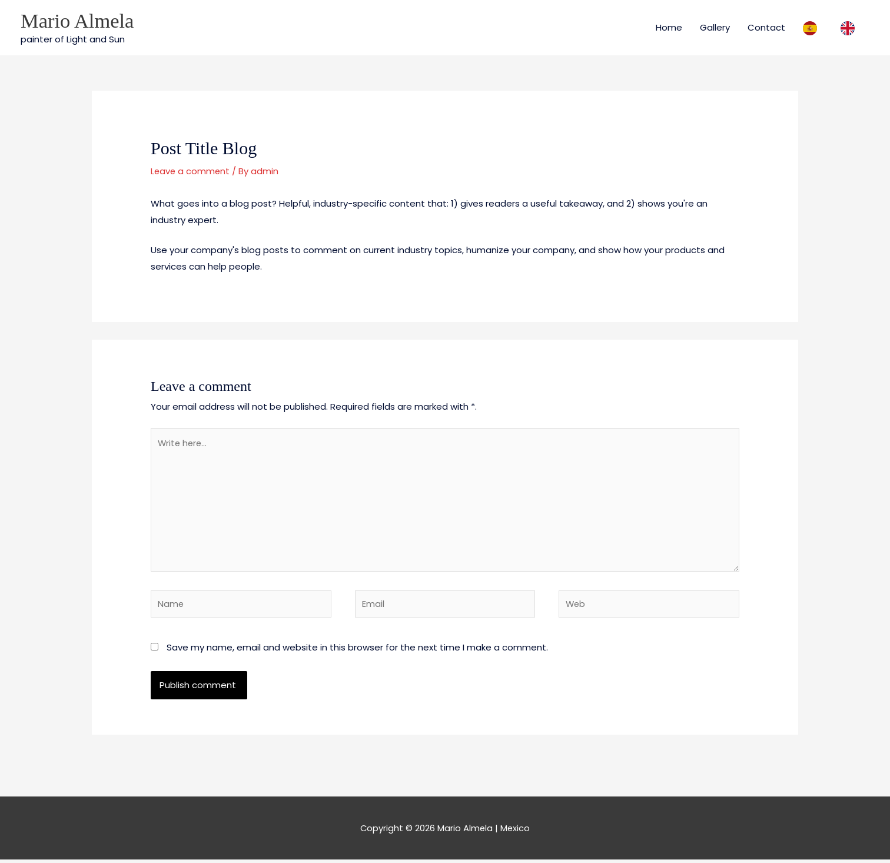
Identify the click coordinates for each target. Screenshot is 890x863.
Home (669, 27)
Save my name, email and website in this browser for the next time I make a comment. (357, 650)
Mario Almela (78, 20)
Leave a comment (191, 171)
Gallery (715, 27)
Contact (766, 27)
